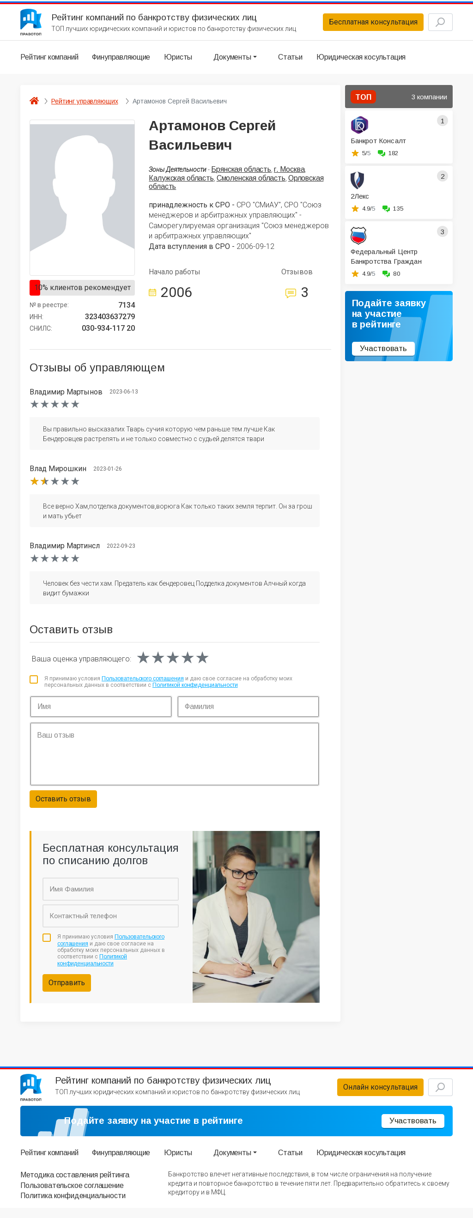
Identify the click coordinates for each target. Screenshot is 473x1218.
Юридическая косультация (361, 62)
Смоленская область (251, 183)
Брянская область (241, 174)
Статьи (290, 62)
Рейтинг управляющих (84, 106)
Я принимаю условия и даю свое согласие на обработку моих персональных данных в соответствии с (168, 686)
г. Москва (289, 174)
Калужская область (181, 183)
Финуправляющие (121, 62)
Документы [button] (232, 62)
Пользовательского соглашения (143, 683)
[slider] (55, 409)
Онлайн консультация (364, 1095)
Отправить (67, 987)
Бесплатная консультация (357, 24)
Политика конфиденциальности (73, 1206)
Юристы (178, 62)
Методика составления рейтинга (74, 1185)
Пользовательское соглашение (72, 1195)
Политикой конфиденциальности (195, 690)
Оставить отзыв (63, 804)
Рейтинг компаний (49, 62)
